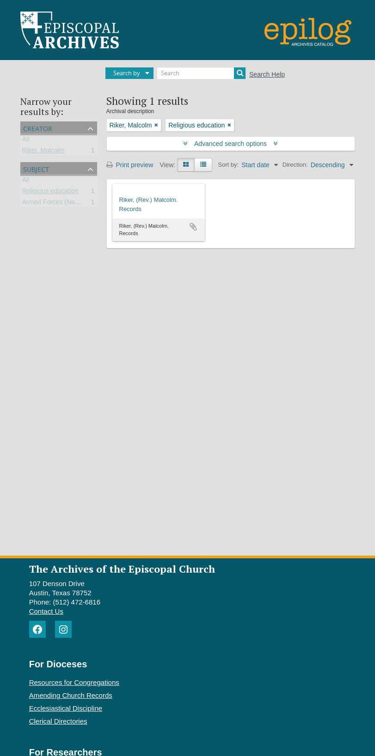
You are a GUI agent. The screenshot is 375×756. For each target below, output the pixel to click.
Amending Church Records (70, 695)
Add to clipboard (193, 226)
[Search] (201, 73)
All (26, 141)
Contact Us (46, 611)
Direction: (295, 164)
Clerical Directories (58, 721)
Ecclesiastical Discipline (65, 708)
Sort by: (228, 164)
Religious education (50, 192)
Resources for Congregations (74, 682)
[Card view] (186, 165)
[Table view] (203, 165)
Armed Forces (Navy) (53, 203)
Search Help (267, 74)
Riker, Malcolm (43, 152)
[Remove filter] (156, 125)
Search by (126, 73)
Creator (37, 127)
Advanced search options (230, 143)
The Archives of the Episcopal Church (122, 568)
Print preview (130, 165)
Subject (36, 168)
